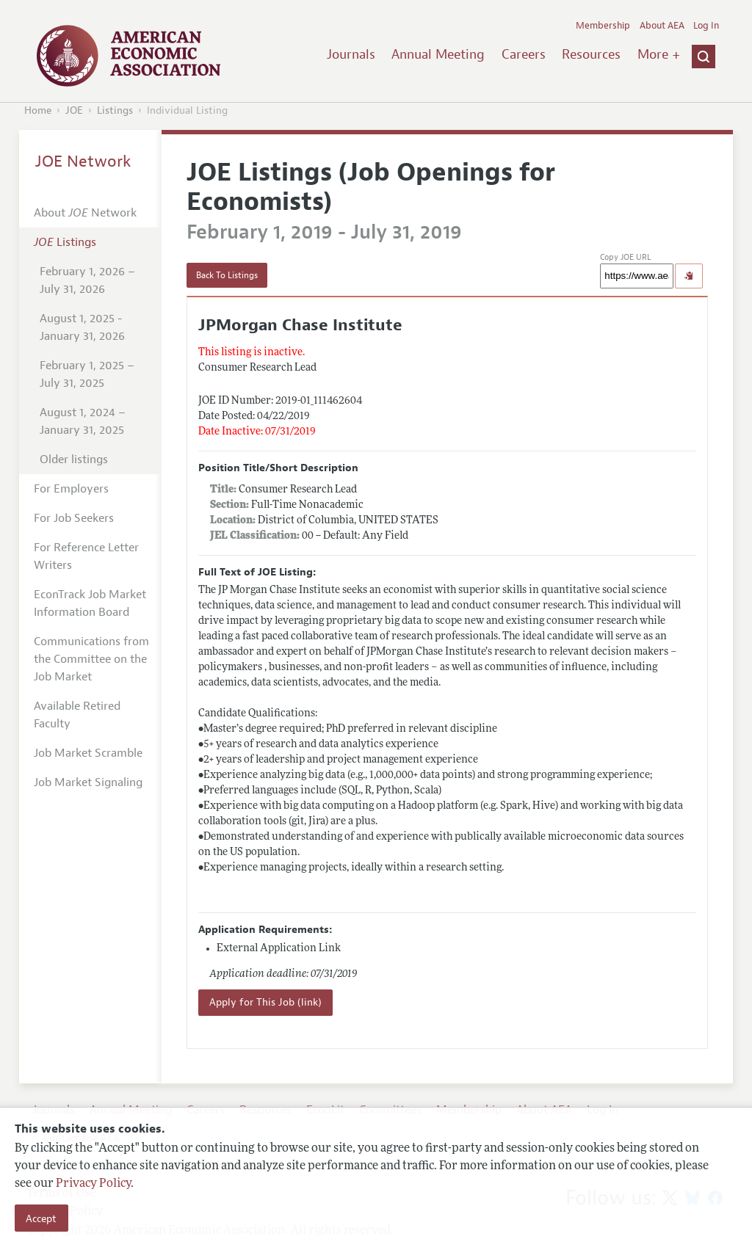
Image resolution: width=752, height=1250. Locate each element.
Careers (524, 54)
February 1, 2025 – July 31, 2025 (87, 374)
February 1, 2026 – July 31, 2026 (87, 280)
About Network (85, 213)
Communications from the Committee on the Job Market (91, 659)
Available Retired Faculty (77, 715)
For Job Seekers (74, 518)
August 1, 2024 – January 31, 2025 (83, 421)
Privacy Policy (93, 1184)
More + (658, 54)
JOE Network (83, 161)
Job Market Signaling (88, 782)
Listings (115, 110)
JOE (74, 110)
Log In (706, 26)
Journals (351, 54)
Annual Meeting (438, 54)
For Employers (71, 489)
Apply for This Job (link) (265, 1002)
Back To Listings (227, 275)
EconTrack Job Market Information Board (90, 603)
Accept (41, 1218)
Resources (591, 54)
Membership (603, 26)
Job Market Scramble (88, 753)
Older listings (74, 459)
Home (37, 110)
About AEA (662, 26)
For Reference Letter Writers (86, 556)
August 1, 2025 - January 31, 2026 (82, 327)
